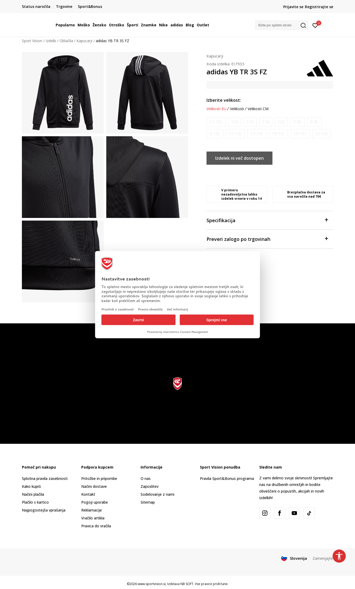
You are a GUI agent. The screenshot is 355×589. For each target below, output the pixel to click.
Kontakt (88, 494)
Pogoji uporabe (94, 502)
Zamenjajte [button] (323, 558)
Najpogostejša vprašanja (43, 510)
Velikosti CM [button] (258, 109)
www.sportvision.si (152, 584)
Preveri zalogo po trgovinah (267, 238)
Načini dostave (94, 486)
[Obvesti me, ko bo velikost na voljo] (216, 121)
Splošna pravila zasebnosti (45, 478)
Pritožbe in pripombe (99, 478)
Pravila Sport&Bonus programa (227, 478)
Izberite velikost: (224, 100)
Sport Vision (32, 40)
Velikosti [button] (237, 109)
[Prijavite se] (315, 25)
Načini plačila (33, 494)
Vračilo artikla (92, 517)
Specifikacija (267, 219)
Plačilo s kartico (35, 502)
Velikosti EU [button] (216, 109)
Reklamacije (91, 510)
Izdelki (51, 40)
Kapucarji (84, 40)
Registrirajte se (319, 6)
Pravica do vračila (96, 525)
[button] (281, 25)
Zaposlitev (150, 486)
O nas (146, 478)
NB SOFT (186, 584)
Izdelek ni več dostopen (239, 158)
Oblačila (66, 40)
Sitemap (148, 502)
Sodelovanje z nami (157, 494)
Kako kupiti (31, 486)
